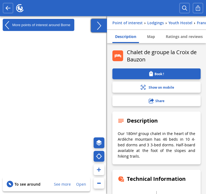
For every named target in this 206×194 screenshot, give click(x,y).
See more (62, 184)
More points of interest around (36, 25)
